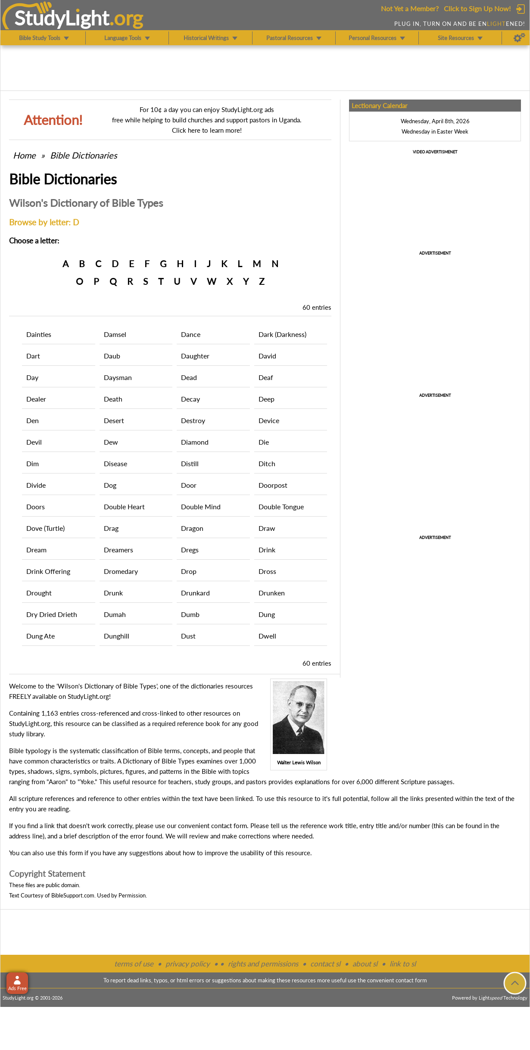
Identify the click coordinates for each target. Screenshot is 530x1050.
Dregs (190, 549)
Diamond (195, 442)
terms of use (133, 963)
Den (32, 420)
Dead (189, 377)
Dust (188, 636)
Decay (190, 399)
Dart (33, 356)
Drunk (113, 593)
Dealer (36, 399)
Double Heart (124, 506)
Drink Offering (48, 571)
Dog (110, 485)
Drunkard (195, 593)
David (267, 356)
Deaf (266, 377)
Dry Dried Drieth (51, 614)
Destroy (193, 420)
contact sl (325, 963)
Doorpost (273, 485)
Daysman (118, 377)
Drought (39, 593)
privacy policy (187, 963)
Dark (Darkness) (282, 334)
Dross (267, 571)
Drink (267, 549)
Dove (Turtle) (45, 528)
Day (32, 377)
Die (264, 442)
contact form (229, 825)
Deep (266, 399)
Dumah (115, 614)
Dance (190, 334)
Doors (35, 506)
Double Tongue (281, 506)
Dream (36, 549)
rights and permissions (263, 963)
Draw (267, 528)
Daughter (195, 356)
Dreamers (118, 549)
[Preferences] (519, 37)
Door (188, 485)
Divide (36, 485)
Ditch (267, 463)
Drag (111, 528)
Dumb (190, 614)
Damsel (115, 334)
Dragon (192, 528)
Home (24, 155)
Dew (111, 442)
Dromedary (121, 571)
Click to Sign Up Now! (477, 8)
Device (269, 420)
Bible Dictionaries (83, 155)
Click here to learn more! (207, 130)
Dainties (38, 334)
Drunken (272, 593)
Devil (34, 442)
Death (113, 399)
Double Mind (201, 506)
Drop (188, 571)
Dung (267, 614)
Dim (32, 463)
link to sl (403, 963)
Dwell (267, 636)
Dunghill (116, 636)
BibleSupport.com (72, 895)
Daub (112, 356)
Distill (190, 463)
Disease (115, 463)
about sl (364, 963)
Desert (114, 420)
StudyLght (61, 18)
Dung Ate (40, 636)
